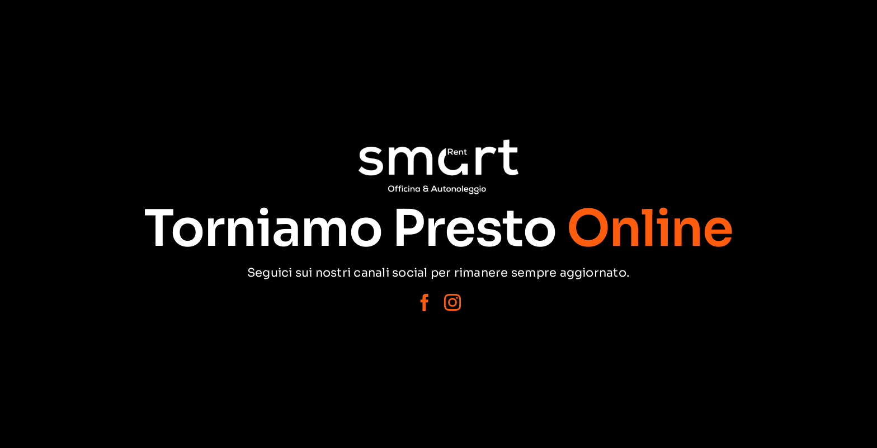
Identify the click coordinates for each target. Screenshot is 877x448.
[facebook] (424, 302)
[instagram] (452, 302)
